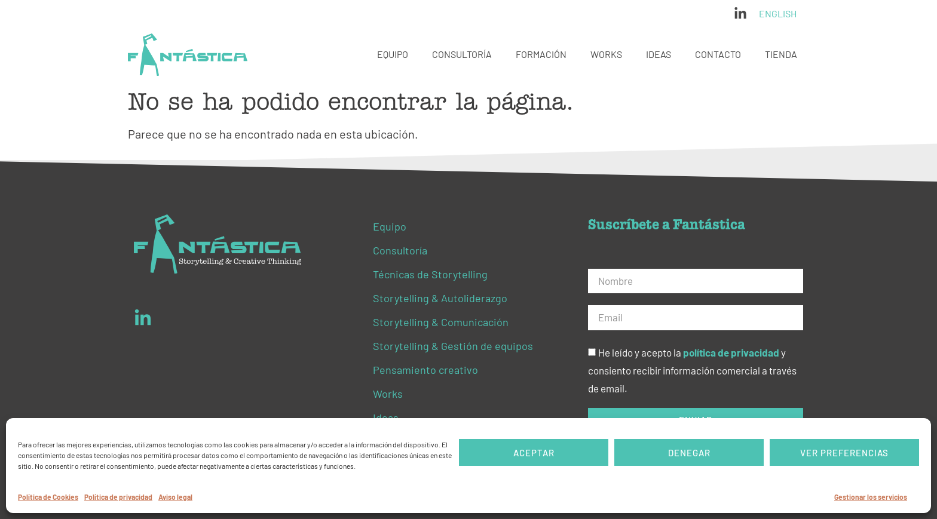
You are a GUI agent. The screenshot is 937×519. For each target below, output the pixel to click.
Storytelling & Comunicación (441, 321)
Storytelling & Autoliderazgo (440, 298)
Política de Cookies (48, 497)
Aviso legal (175, 497)
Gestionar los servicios (870, 497)
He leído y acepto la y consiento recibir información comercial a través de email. (692, 371)
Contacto (718, 54)
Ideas (658, 54)
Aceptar (534, 452)
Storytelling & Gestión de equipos (453, 345)
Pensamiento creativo (425, 369)
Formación (541, 54)
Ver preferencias (844, 452)
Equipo (392, 54)
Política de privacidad (118, 497)
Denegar (689, 452)
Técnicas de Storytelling (430, 274)
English (778, 13)
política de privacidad (731, 353)
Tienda (781, 54)
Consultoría (462, 54)
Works (606, 54)
